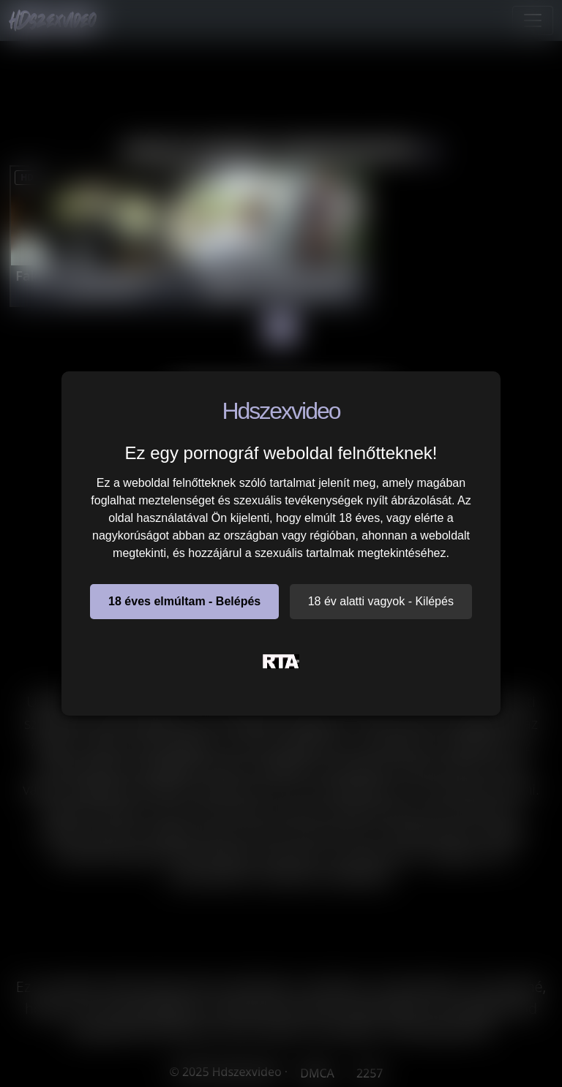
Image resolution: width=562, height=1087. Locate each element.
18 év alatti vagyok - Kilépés (381, 601)
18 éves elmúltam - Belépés (184, 601)
